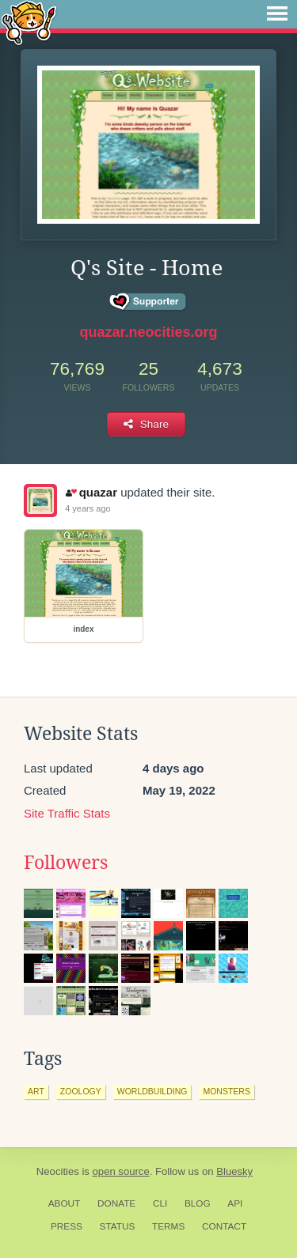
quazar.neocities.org (148, 332)
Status (117, 1226)
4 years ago (87, 508)
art (36, 1091)
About (64, 1203)
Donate (116, 1203)
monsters (226, 1091)
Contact (224, 1226)
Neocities (57, 1171)
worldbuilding (152, 1091)
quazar (91, 492)
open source (121, 1171)
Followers (66, 862)
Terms (168, 1226)
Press (66, 1226)
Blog (198, 1203)
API (234, 1203)
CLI (160, 1203)
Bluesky (234, 1171)
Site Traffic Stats (67, 813)
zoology (80, 1091)
